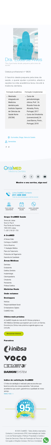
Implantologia (8, 274)
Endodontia (8, 268)
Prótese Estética (9, 286)
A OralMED (9, 236)
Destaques (9, 298)
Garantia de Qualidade (11, 257)
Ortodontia (7, 280)
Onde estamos (11, 294)
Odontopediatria (9, 277)
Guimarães (14, 137)
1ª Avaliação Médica (10, 248)
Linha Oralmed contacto (21, 194)
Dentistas (7, 265)
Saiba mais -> (9, 394)
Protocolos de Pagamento (12, 254)
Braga (21, 137)
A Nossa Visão (9, 239)
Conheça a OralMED (11, 242)
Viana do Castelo (29, 137)
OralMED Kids (9, 311)
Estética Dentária (9, 271)
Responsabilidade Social (12, 305)
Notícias (6, 302)
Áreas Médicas (11, 261)
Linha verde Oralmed (33, 206)
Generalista (12, 142)
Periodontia (7, 283)
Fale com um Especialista (10, 206)
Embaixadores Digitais (11, 308)
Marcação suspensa (21, 206)
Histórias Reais (11, 289)
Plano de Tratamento (11, 251)
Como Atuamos (9, 245)
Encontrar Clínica (14, 333)
